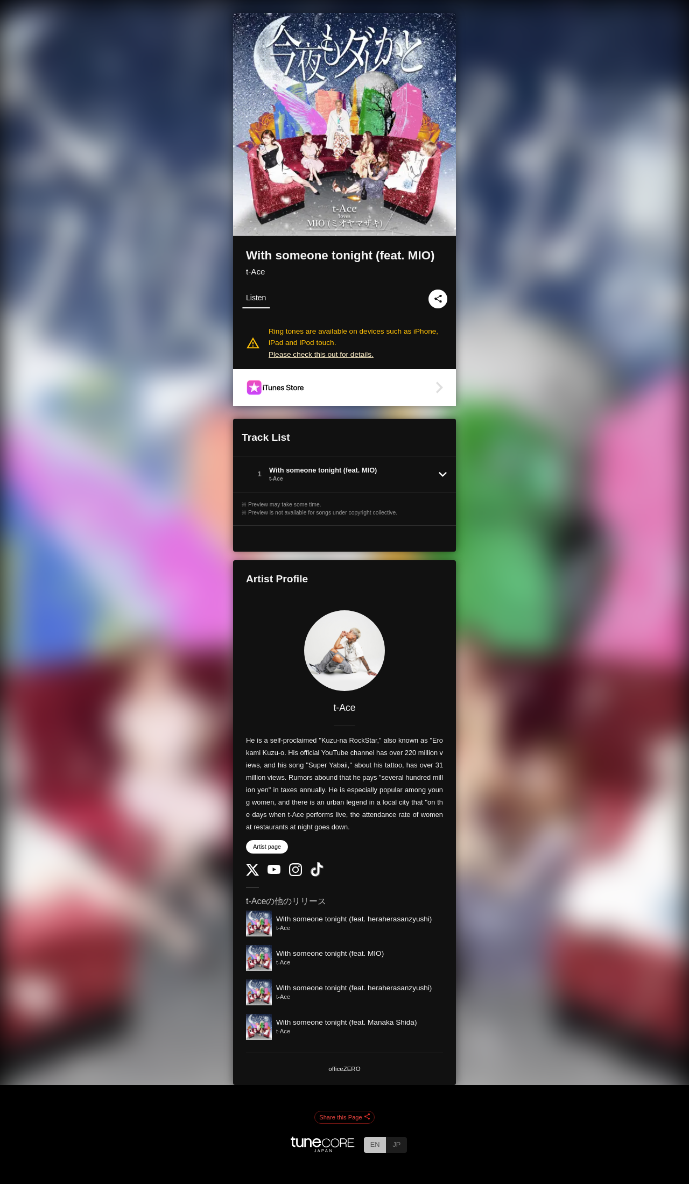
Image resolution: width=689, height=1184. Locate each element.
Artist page (267, 846)
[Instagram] (295, 874)
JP (396, 1144)
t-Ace (255, 271)
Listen (256, 297)
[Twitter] (252, 873)
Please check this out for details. (321, 354)
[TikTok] (317, 874)
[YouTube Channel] (274, 872)
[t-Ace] (344, 650)
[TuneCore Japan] (323, 1149)
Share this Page (344, 1117)
